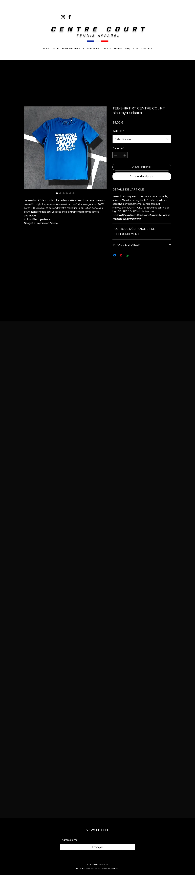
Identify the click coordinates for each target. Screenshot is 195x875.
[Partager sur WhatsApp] (127, 255)
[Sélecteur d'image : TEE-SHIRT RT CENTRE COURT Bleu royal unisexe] (57, 193)
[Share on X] (133, 255)
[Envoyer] (97, 847)
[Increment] (125, 155)
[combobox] (141, 139)
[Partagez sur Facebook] (115, 255)
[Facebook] (69, 17)
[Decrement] (115, 155)
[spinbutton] (120, 155)
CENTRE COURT (99, 29)
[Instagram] (63, 17)
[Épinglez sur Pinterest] (121, 255)
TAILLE (118, 131)
